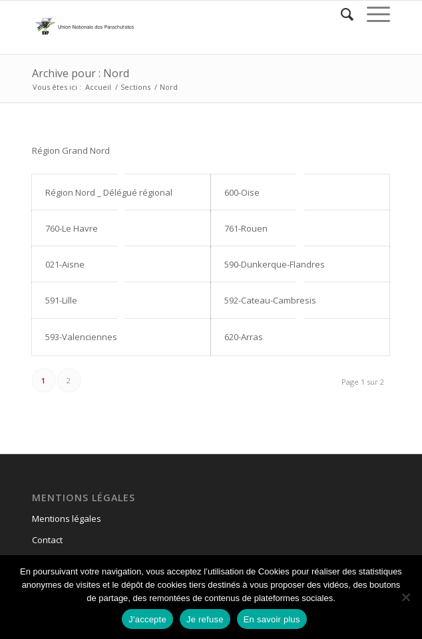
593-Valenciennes (81, 337)
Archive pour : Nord (80, 73)
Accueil (98, 87)
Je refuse (205, 619)
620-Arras (243, 337)
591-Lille (61, 300)
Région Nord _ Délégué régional (108, 192)
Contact (47, 540)
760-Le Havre (71, 228)
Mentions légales (66, 519)
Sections (135, 87)
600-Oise (242, 192)
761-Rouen (246, 228)
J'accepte (147, 619)
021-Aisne (65, 264)
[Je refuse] (405, 597)
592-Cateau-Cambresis (270, 300)
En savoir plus (272, 619)
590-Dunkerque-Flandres (274, 264)
